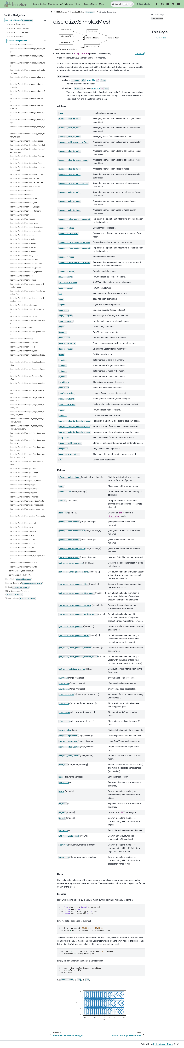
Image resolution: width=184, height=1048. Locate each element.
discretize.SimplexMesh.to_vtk (21, 548)
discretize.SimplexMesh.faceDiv (22, 219)
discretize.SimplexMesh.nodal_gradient (25, 268)
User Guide (53, 4)
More (101, 4)
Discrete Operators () (24, 583)
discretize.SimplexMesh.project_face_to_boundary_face (27, 292)
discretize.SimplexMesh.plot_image (23, 489)
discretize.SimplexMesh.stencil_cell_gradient (26, 311)
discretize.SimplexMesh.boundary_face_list (27, 145)
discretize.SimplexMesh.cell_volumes (24, 187)
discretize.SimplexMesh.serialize (22, 531)
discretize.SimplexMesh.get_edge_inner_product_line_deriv (26, 413)
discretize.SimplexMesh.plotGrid (22, 468)
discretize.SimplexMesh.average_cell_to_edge (27, 50)
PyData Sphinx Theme (163, 1044)
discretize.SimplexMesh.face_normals (25, 231)
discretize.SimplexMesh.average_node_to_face (27, 128)
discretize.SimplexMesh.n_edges (22, 243)
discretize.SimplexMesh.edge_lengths (24, 207)
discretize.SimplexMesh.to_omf (22, 543)
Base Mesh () (18, 579)
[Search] (122, 4)
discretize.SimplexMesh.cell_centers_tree (26, 182)
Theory (78, 4)
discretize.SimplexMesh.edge (21, 195)
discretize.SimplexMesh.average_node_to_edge (27, 121)
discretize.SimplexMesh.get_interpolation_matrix (26, 463)
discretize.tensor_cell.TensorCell (20, 571)
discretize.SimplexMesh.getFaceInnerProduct (27, 370)
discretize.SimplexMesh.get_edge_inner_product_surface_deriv (26, 427)
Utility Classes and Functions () (17, 593)
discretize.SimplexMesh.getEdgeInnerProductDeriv (27, 363)
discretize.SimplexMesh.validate (22, 552)
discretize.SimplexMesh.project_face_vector (27, 517)
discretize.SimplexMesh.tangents (23, 316)
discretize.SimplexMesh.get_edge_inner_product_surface (26, 420)
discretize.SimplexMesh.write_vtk (23, 567)
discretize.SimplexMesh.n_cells (22, 239)
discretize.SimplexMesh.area (21, 45)
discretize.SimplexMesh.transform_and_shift (27, 322)
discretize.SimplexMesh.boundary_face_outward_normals (27, 150)
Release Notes (90, 4)
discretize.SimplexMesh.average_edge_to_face (27, 92)
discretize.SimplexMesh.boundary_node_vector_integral (27, 168)
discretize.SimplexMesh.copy (21, 339)
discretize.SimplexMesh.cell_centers (24, 178)
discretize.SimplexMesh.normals (22, 280)
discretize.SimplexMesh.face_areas (23, 223)
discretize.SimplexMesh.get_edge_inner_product (26, 392)
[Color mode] (156, 4)
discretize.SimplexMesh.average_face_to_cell (26, 100)
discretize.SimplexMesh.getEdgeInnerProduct (27, 356)
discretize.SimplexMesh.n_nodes (22, 251)
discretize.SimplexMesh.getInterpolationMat (27, 384)
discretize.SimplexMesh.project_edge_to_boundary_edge (26, 285)
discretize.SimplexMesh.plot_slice (23, 493)
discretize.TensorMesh (16, 24)
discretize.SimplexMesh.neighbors (23, 255)
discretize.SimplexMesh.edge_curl (23, 203)
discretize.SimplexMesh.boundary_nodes (26, 174)
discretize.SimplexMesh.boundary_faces (25, 163)
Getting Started (39, 4)
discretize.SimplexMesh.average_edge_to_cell (27, 78)
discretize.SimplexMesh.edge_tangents (25, 211)
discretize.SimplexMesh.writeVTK (23, 563)
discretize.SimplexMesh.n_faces (22, 247)
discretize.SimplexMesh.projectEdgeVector (26, 501)
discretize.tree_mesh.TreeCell (19, 575)
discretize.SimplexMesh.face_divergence (26, 227)
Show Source (161, 38)
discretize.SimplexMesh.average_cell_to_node (27, 64)
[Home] (51, 12)
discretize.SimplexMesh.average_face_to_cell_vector (26, 107)
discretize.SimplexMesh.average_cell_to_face (26, 57)
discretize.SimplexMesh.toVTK (21, 535)
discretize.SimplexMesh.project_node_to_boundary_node (26, 299)
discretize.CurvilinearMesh (18, 32)
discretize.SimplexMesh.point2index (24, 497)
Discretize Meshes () (19, 20)
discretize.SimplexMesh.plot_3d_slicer (25, 481)
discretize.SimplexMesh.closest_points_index (27, 333)
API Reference (66, 4)
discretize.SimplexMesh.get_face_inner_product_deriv (27, 441)
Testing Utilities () (20, 598)
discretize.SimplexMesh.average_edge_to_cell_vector (27, 85)
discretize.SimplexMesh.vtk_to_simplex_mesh (27, 557)
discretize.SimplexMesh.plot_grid (23, 485)
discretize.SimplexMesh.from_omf (23, 351)
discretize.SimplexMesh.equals (22, 347)
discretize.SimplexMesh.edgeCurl (23, 199)
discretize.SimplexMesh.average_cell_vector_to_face (27, 71)
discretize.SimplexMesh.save (21, 527)
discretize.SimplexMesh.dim (20, 191)
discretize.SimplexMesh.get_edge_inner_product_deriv (26, 399)
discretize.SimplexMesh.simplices (23, 305)
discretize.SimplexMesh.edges (21, 215)
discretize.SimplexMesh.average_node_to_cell (27, 114)
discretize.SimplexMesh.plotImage (23, 472)
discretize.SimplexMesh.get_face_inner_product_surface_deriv (27, 455)
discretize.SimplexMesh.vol (20, 328)
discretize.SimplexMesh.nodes (21, 276)
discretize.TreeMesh (15, 37)
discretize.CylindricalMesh (18, 28)
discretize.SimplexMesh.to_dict (22, 539)
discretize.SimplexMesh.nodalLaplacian (25, 264)
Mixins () (17, 587)
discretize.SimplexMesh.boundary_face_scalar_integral (26, 157)
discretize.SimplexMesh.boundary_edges (26, 141)
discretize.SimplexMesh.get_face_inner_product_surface (27, 448)
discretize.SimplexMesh (17, 41)
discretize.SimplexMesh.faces (21, 235)
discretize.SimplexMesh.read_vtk (22, 523)
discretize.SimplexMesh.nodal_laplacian (25, 272)
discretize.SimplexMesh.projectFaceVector (26, 505)
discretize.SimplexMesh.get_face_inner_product (27, 434)
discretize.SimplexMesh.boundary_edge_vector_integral (27, 135)
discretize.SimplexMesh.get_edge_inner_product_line (26, 406)
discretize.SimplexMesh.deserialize (23, 343)
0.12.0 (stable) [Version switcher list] (143, 4)
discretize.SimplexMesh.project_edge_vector (26, 510)
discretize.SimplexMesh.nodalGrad (23, 260)
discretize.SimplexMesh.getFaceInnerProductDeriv (27, 377)
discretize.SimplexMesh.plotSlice (22, 477)
